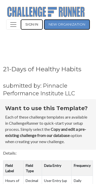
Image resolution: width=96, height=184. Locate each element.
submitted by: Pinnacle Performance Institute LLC (39, 89)
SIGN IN (31, 24)
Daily (77, 180)
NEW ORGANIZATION (67, 24)
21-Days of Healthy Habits (42, 69)
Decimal (32, 180)
